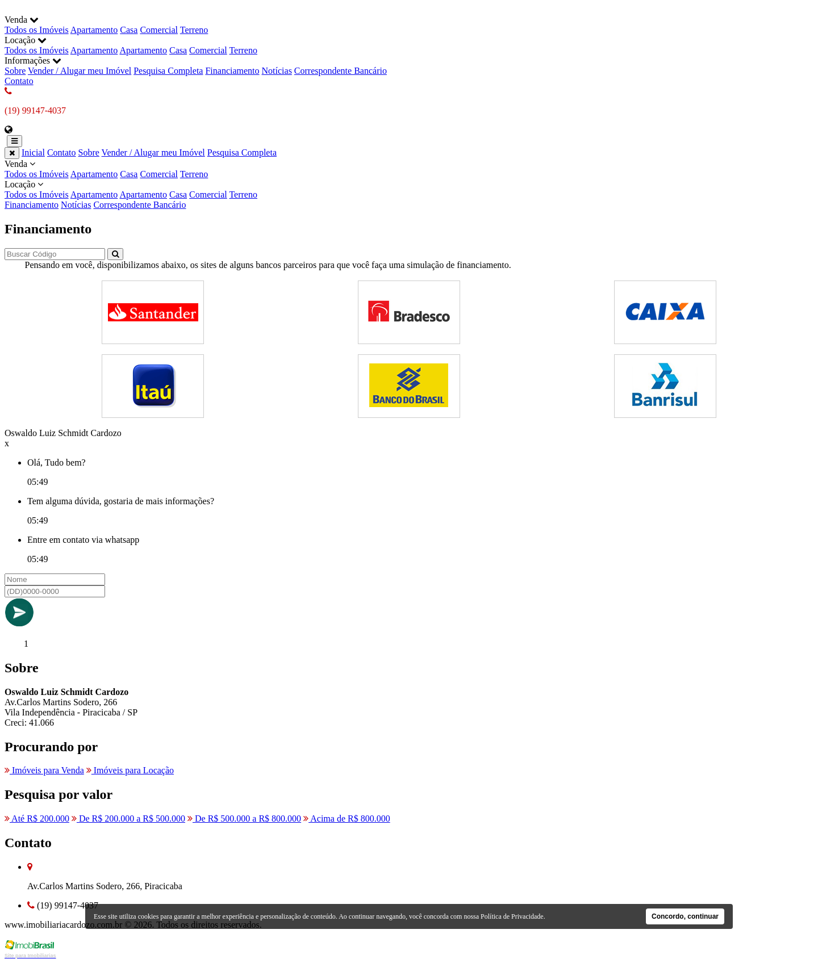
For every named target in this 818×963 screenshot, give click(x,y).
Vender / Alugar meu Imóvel (79, 71)
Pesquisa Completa (168, 71)
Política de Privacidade (512, 916)
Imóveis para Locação (130, 770)
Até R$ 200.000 (37, 818)
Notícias (277, 71)
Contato (19, 81)
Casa (128, 30)
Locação (409, 189)
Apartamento (94, 30)
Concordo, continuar (685, 916)
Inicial (33, 152)
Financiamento (232, 71)
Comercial (159, 30)
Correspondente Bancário (340, 71)
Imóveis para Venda (44, 770)
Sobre (15, 71)
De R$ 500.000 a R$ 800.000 (244, 818)
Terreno (194, 30)
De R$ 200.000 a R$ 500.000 (128, 818)
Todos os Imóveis (37, 30)
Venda (409, 169)
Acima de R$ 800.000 (346, 818)
